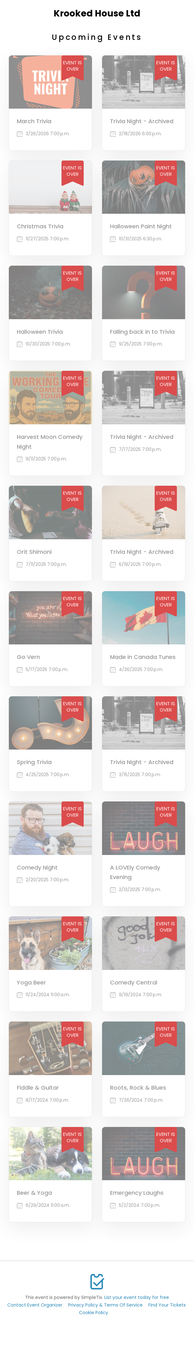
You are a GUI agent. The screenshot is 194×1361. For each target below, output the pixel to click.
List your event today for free (136, 1297)
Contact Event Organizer (34, 1305)
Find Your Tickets (167, 1305)
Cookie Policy (93, 1312)
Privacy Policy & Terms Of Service (105, 1305)
